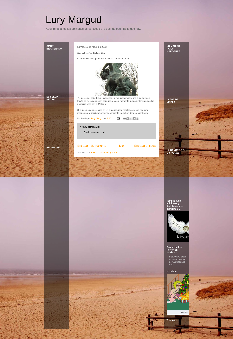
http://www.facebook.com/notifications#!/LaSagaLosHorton (177, 260)
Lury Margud (74, 19)
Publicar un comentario (95, 132)
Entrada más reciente (91, 145)
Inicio (120, 145)
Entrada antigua (145, 145)
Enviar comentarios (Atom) (104, 152)
